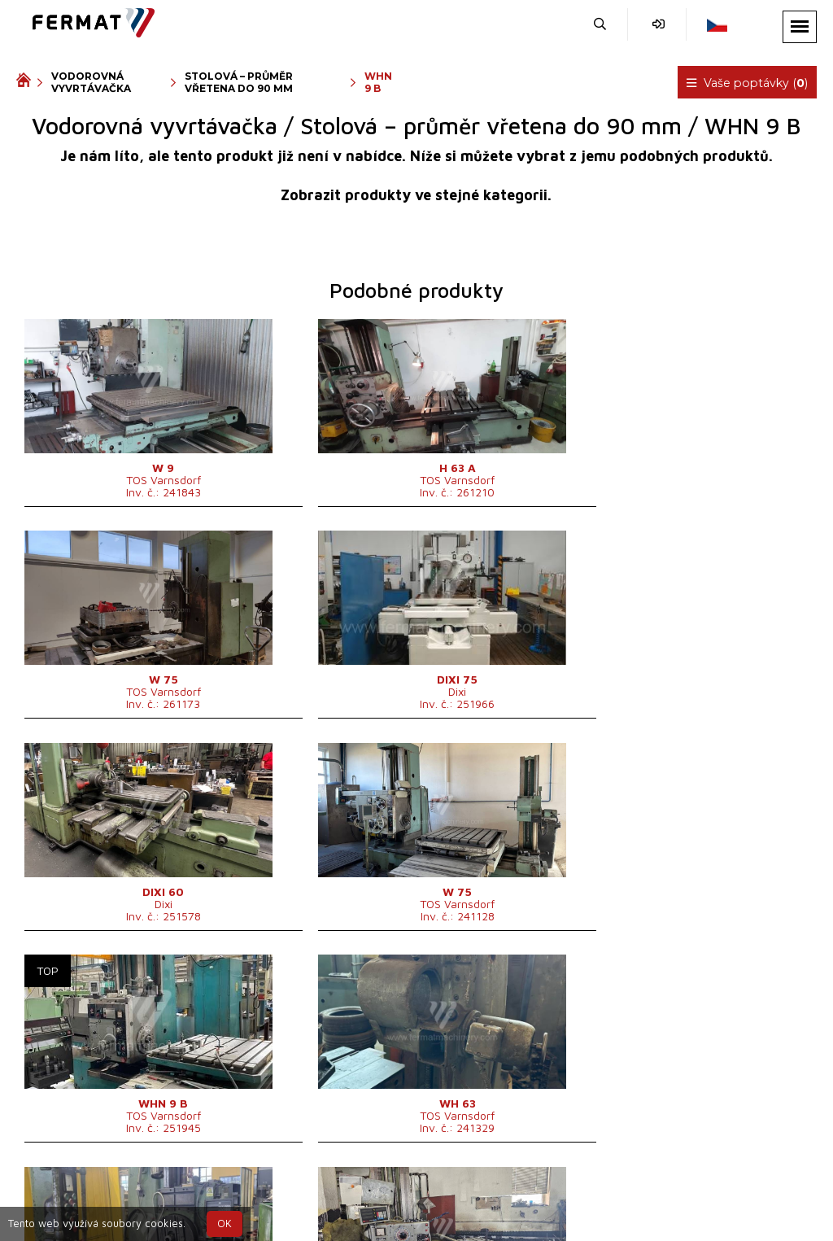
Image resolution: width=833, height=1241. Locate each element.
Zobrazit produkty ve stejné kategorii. (416, 194)
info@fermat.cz (443, 1214)
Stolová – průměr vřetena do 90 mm (239, 82)
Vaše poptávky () (748, 83)
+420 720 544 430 (375, 1195)
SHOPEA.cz (139, 1195)
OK (224, 1223)
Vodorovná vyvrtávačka (91, 82)
